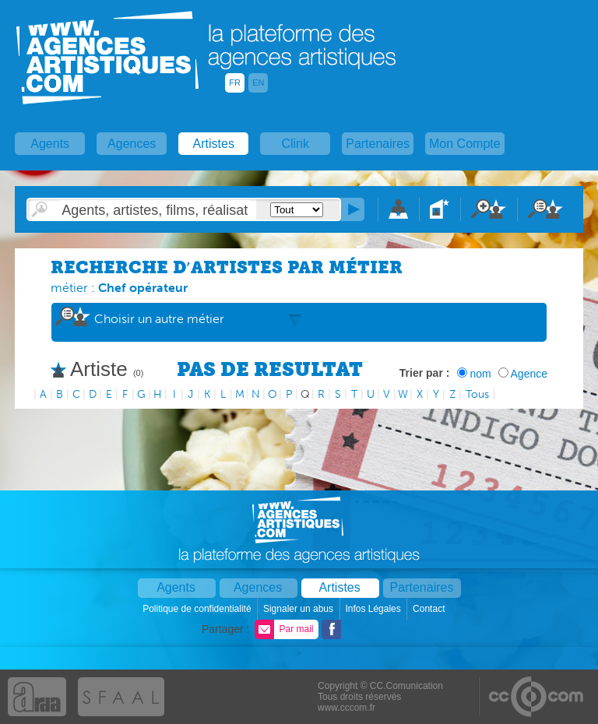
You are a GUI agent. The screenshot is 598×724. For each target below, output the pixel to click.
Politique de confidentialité (198, 608)
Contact (430, 608)
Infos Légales (374, 608)
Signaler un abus (299, 608)
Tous (477, 394)
